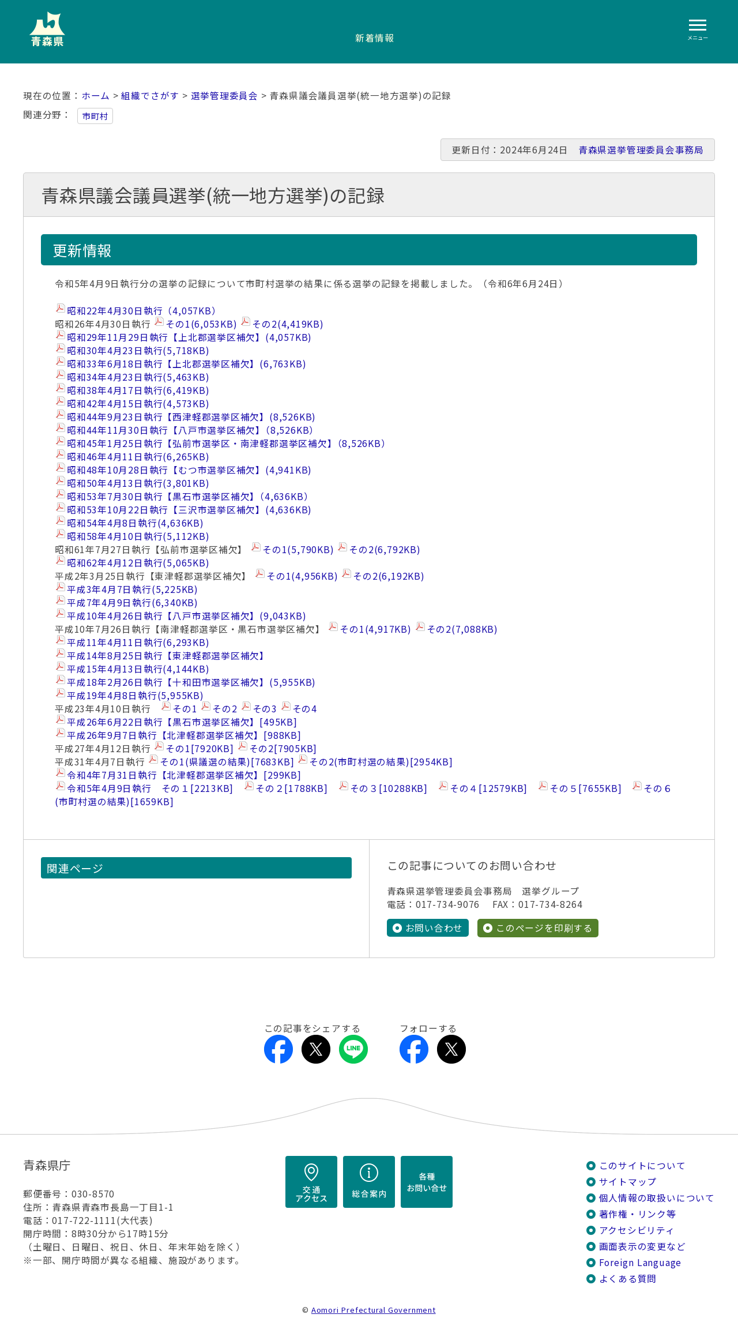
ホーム (95, 95)
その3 (265, 708)
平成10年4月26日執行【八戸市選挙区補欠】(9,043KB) (186, 615)
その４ (489, 788)
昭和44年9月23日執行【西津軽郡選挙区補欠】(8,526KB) (191, 416)
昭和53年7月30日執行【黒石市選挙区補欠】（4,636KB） (190, 496)
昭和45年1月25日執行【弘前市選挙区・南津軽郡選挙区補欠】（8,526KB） (229, 443)
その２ (291, 788)
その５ (585, 788)
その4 (304, 708)
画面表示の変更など (642, 1246)
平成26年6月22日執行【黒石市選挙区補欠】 (182, 722)
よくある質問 (628, 1278)
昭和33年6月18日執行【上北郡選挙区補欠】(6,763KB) (186, 363)
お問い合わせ (434, 927)
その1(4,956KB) (302, 576)
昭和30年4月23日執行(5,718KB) (138, 350)
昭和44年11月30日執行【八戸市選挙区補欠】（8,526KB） (193, 430)
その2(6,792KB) (384, 549)
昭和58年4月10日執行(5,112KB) (138, 536)
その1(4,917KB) (375, 629)
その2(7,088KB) (462, 629)
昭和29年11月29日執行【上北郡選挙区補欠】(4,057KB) (189, 337)
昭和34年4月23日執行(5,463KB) (138, 377)
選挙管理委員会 (225, 95)
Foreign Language (640, 1262)
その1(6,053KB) (201, 324)
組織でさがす (150, 95)
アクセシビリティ (637, 1230)
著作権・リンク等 (637, 1214)
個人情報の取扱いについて (657, 1197)
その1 (184, 708)
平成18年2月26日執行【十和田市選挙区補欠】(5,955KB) (191, 682)
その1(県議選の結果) (227, 761)
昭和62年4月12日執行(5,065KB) (138, 562)
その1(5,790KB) (298, 549)
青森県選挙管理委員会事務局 (641, 149)
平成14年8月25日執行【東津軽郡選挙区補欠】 (168, 655)
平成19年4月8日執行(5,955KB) (135, 695)
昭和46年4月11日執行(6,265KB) (138, 456)
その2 (224, 708)
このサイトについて (642, 1165)
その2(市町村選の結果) (381, 761)
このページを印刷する (544, 927)
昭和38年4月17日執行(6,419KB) (138, 390)
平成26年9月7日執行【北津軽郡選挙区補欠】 (184, 735)
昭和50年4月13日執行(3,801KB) (138, 483)
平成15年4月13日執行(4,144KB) (138, 668)
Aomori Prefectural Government (373, 1309)
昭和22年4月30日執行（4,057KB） (144, 310)
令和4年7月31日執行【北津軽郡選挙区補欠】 (184, 775)
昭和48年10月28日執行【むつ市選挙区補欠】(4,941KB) (189, 469)
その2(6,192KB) (388, 576)
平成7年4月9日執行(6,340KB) (132, 602)
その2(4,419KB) (287, 324)
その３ (389, 788)
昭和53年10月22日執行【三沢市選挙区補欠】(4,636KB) (189, 509)
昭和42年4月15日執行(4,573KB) (138, 403)
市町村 (95, 116)
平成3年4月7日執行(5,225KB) (132, 589)
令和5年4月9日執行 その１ (150, 788)
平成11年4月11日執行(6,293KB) (138, 642)
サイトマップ (628, 1181)
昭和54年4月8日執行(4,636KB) (135, 523)
